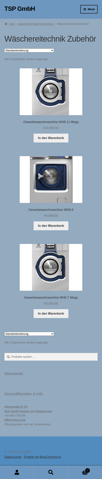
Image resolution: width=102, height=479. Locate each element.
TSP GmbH (19, 8)
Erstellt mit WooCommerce (42, 457)
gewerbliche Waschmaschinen (36, 23)
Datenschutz (13, 457)
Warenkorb (79, 470)
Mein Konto (17, 472)
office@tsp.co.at (15, 419)
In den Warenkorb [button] (51, 138)
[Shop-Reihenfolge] (29, 50)
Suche (51, 472)
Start (12, 23)
